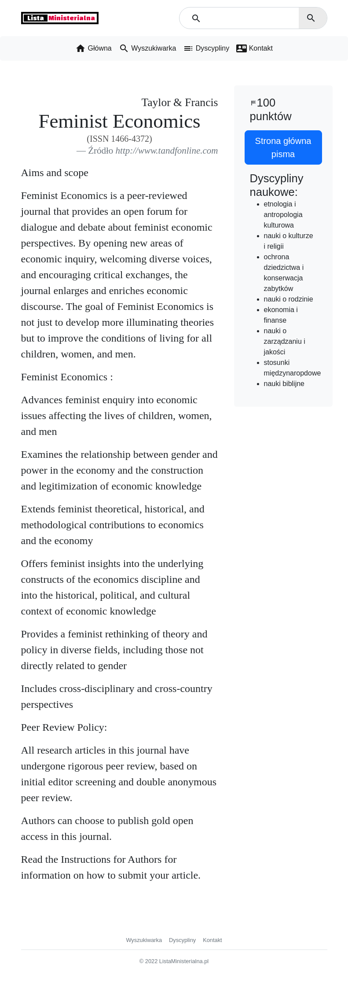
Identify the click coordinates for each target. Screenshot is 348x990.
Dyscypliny (182, 940)
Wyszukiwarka (144, 940)
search (311, 18)
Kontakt (212, 940)
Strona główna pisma (283, 147)
